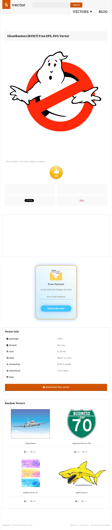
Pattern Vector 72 (30, 493)
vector (18, 4)
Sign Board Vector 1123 (81, 443)
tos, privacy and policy (100, 525)
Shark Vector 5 (82, 493)
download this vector (56, 387)
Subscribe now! (56, 308)
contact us (84, 525)
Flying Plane (30, 443)
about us (73, 525)
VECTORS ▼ (83, 12)
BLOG (103, 12)
